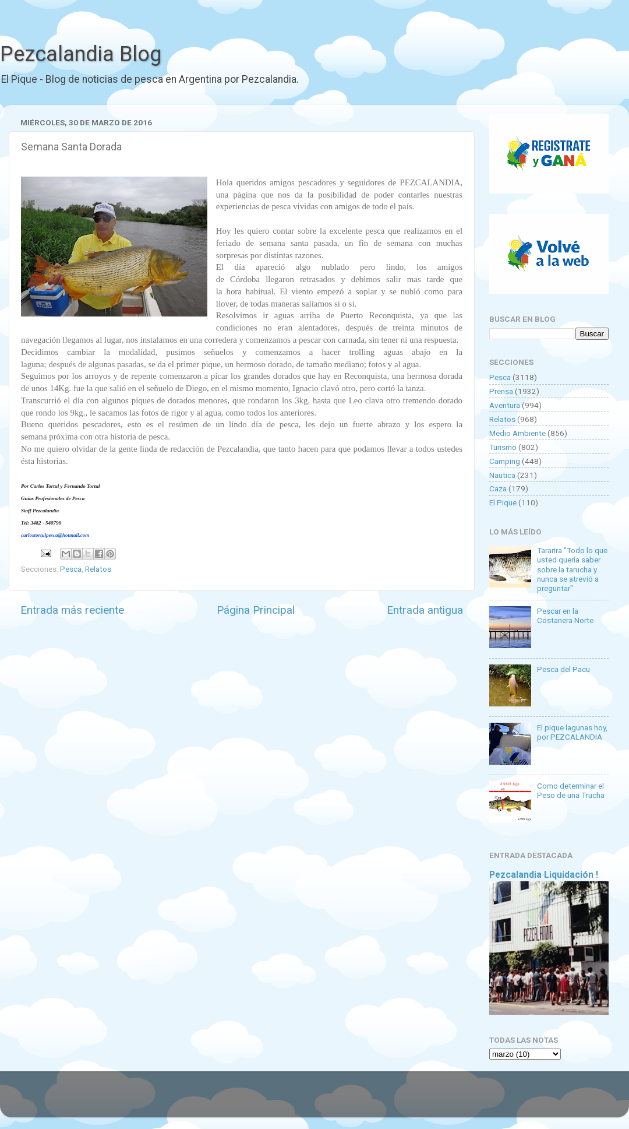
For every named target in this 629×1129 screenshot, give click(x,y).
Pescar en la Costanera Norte (565, 615)
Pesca (71, 569)
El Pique (503, 502)
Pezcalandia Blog (80, 54)
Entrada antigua (425, 610)
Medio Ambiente (517, 433)
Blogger (434, 1100)
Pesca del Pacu (563, 669)
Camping (504, 461)
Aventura (504, 405)
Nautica (502, 475)
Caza (498, 488)
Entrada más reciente (72, 610)
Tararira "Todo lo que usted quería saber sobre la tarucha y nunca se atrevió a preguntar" (572, 569)
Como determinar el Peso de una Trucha (571, 790)
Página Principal (256, 610)
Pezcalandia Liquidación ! (543, 874)
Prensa (501, 391)
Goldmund (335, 1100)
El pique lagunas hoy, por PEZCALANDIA (572, 732)
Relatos (98, 569)
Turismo (503, 447)
